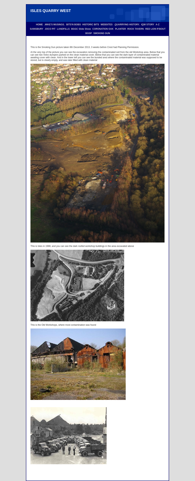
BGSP (88, 33)
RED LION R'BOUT (155, 29)
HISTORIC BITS (90, 24)
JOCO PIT (50, 29)
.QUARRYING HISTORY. (127, 24)
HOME (39, 24)
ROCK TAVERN (135, 29)
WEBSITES (107, 24)
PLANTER (120, 29)
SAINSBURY (36, 29)
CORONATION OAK (102, 29)
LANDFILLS (63, 29)
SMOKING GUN (101, 33)
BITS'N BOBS (73, 24)
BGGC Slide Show (81, 29)
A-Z (157, 24)
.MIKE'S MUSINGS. (54, 24)
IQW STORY (147, 24)
